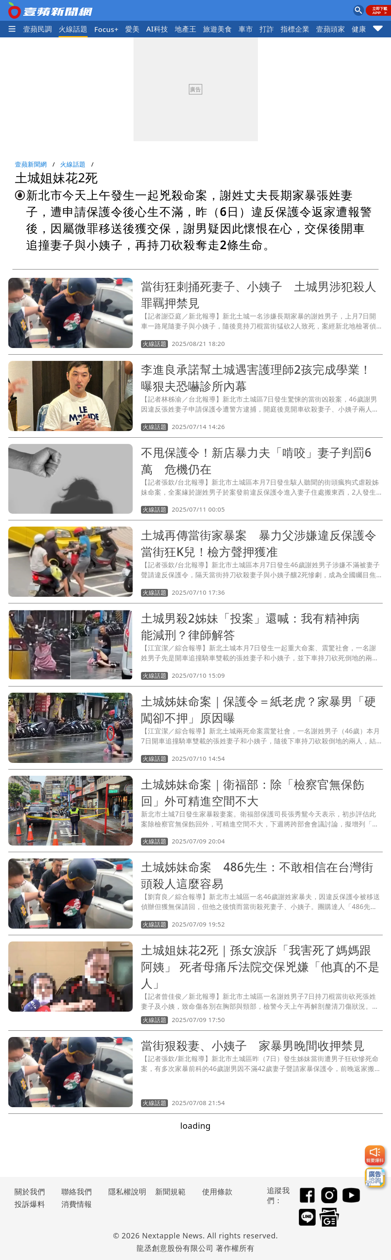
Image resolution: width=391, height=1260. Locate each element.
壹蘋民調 (37, 29)
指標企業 (295, 29)
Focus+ (106, 29)
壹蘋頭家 (330, 29)
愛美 (132, 29)
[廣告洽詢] (375, 1177)
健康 (359, 29)
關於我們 (30, 1191)
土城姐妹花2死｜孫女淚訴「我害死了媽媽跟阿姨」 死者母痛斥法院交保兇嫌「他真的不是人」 (260, 966)
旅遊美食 (217, 29)
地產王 (185, 29)
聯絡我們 (76, 1191)
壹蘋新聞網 (31, 164)
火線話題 (73, 29)
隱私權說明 (124, 1191)
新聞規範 (170, 1191)
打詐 (267, 29)
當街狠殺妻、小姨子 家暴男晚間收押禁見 (253, 1045)
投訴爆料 (30, 1204)
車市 (245, 29)
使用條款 (217, 1191)
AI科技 (157, 29)
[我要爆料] (375, 1155)
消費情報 (76, 1204)
